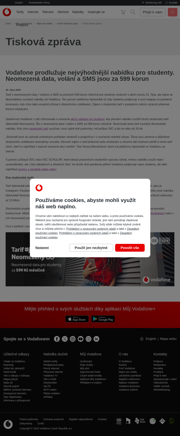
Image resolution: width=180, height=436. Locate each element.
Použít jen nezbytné (91, 248)
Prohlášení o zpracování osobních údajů (91, 228)
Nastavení (42, 247)
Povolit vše (130, 248)
